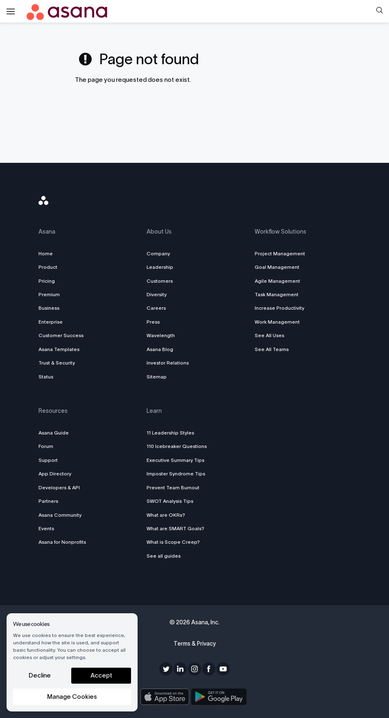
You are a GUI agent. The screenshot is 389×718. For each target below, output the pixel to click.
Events (46, 528)
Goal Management (277, 267)
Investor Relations (168, 362)
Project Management (280, 253)
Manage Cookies (72, 696)
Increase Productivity (279, 308)
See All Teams (272, 349)
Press (153, 321)
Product (47, 267)
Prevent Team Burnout (173, 487)
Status (45, 376)
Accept (101, 675)
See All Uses (269, 335)
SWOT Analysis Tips (170, 501)
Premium (49, 294)
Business (48, 308)
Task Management (277, 294)
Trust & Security (56, 362)
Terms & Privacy (195, 643)
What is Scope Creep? (173, 542)
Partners (48, 501)
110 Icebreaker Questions (177, 446)
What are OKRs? (166, 515)
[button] (379, 11)
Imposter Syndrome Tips (176, 473)
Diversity (157, 294)
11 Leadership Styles (170, 432)
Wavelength (161, 335)
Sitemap (157, 376)
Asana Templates (58, 349)
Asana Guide (53, 432)
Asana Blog (160, 349)
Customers (160, 281)
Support (48, 460)
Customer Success (61, 335)
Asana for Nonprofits (62, 542)
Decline (40, 675)
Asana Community (59, 515)
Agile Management (277, 281)
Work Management (277, 321)
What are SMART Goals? (175, 528)
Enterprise (50, 321)
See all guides (164, 555)
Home (45, 253)
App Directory (54, 473)
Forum (45, 446)
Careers (156, 308)
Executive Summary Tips (175, 460)
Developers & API (59, 487)
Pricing (46, 281)
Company (158, 253)
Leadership (160, 267)
